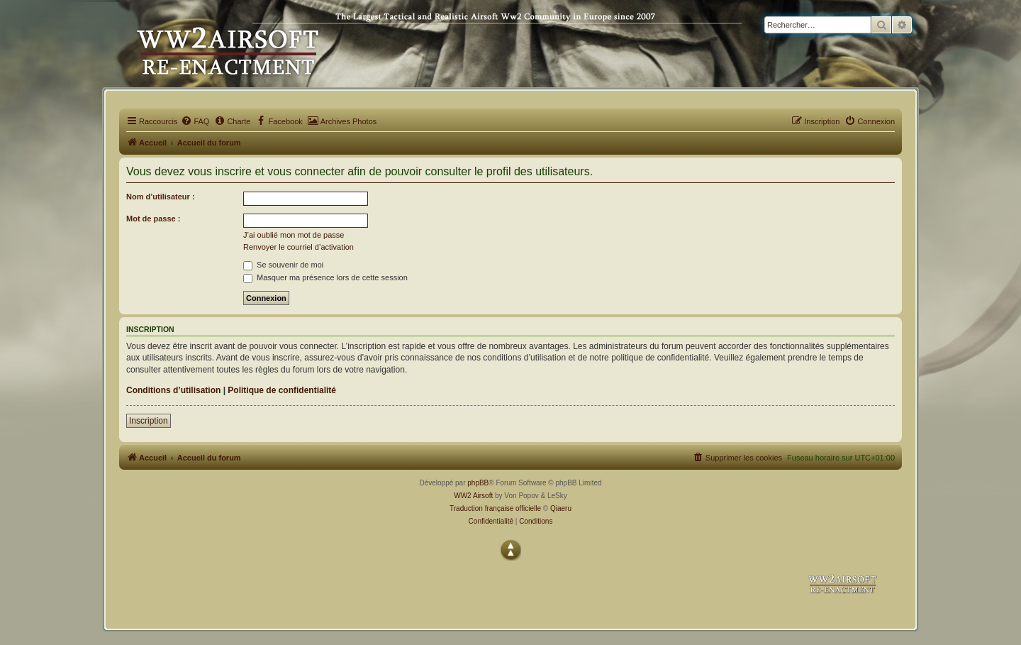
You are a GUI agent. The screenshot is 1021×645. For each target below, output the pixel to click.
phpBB (478, 483)
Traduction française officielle (495, 508)
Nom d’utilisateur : (160, 196)
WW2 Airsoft (473, 496)
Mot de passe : (153, 218)
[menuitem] (195, 121)
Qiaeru (560, 508)
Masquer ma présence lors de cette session (325, 277)
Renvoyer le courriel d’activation (298, 247)
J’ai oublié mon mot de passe (293, 235)
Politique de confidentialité (282, 390)
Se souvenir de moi (283, 264)
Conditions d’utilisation (173, 390)
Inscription (148, 421)
